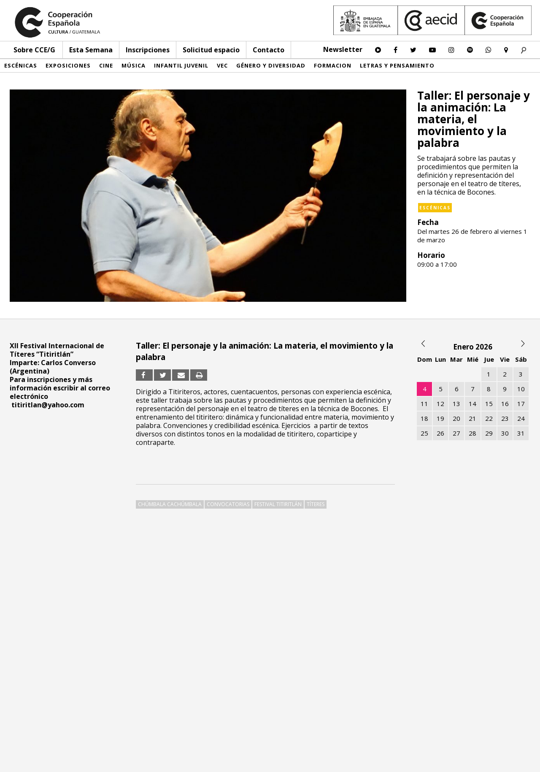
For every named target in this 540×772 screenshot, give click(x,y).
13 (456, 403)
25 (424, 433)
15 (489, 403)
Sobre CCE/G (34, 49)
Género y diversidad (270, 65)
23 (505, 418)
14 (472, 403)
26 (440, 433)
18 (424, 418)
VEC (222, 65)
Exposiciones (68, 65)
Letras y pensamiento (397, 65)
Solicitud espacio (211, 49)
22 (489, 418)
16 (505, 403)
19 (440, 418)
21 (472, 418)
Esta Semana (91, 49)
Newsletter (342, 49)
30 (505, 433)
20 (456, 418)
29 (489, 433)
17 (521, 403)
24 (521, 418)
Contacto (268, 49)
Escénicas (20, 65)
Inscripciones (148, 49)
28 (472, 433)
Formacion (332, 65)
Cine (106, 65)
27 (456, 433)
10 (521, 389)
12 (440, 403)
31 (521, 433)
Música (134, 65)
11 (424, 403)
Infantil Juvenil (181, 65)
